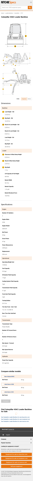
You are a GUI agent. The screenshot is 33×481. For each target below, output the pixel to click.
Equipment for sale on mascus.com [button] (16, 462)
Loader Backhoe (9, 13)
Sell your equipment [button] (16, 466)
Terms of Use (20, 473)
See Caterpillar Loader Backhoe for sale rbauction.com (15, 417)
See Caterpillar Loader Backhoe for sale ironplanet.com (15, 419)
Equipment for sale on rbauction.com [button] (16, 454)
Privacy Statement (12, 473)
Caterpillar (16, 13)
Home (2, 13)
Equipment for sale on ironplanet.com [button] (17, 458)
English (8, 435)
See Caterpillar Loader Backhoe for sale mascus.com (15, 421)
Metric (29, 99)
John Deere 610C (9, 392)
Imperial (24, 99)
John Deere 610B (9, 384)
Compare (6, 401)
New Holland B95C (9, 376)
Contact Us (11, 429)
